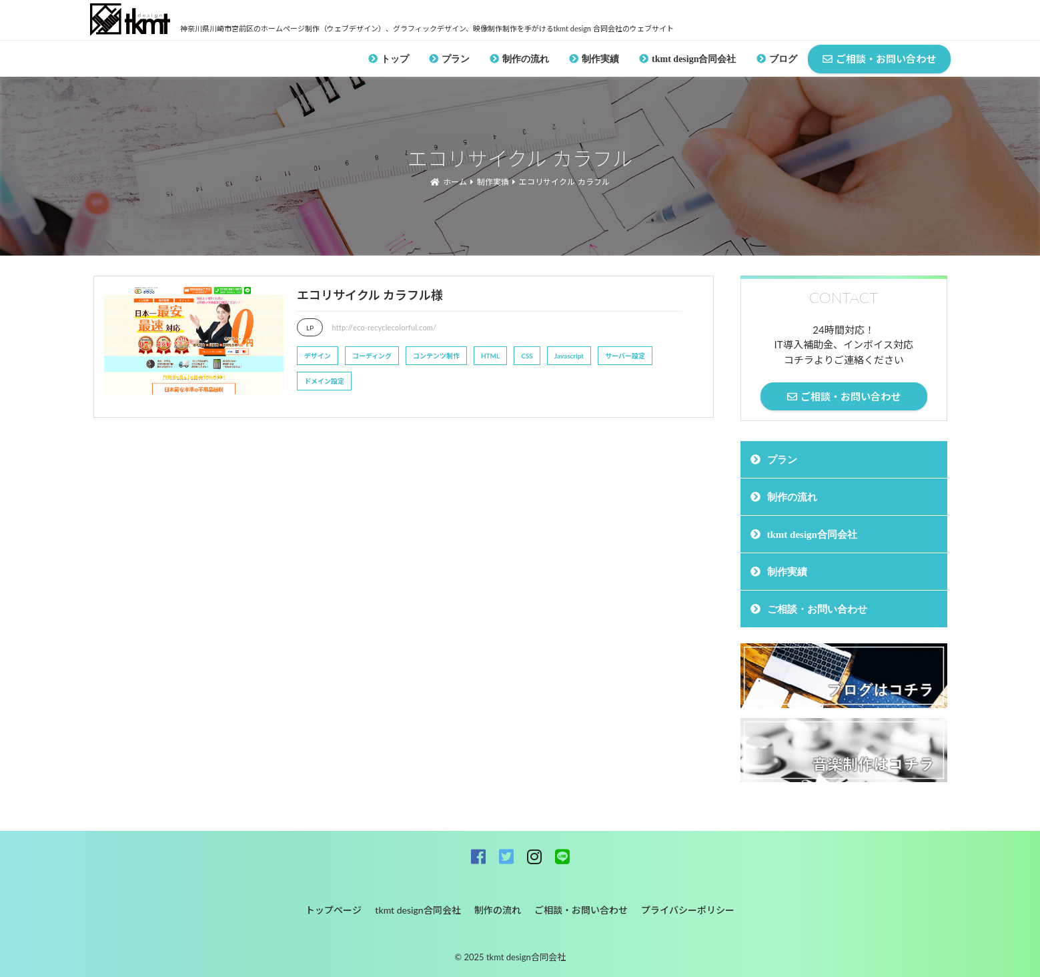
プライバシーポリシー (687, 910)
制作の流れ (525, 58)
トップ (395, 58)
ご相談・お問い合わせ (817, 609)
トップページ (334, 910)
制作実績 (600, 58)
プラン (456, 58)
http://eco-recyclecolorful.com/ (384, 327)
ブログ (783, 58)
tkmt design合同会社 (694, 58)
